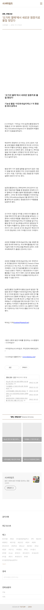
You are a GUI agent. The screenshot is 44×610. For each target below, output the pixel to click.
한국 (11, 557)
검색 (39, 577)
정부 (28, 542)
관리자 (30, 607)
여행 (4, 553)
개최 (26, 557)
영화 (34, 542)
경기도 (12, 550)
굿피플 (5, 539)
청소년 (22, 546)
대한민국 (19, 557)
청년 (12, 539)
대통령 (19, 550)
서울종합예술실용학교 (10, 560)
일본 (4, 550)
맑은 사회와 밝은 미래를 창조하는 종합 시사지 (17, 482)
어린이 (18, 553)
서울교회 (35, 553)
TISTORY (23, 607)
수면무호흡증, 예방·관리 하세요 (16, 391)
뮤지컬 (13, 542)
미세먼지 (26, 553)
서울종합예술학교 (23, 539)
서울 (4, 557)
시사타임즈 (7, 3)
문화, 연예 (9, 377)
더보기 (4, 564)
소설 (11, 553)
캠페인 (5, 542)
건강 (14, 377)
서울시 (33, 550)
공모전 (21, 542)
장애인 (30, 546)
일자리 (39, 539)
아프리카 (6, 546)
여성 (37, 546)
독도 (26, 550)
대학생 (14, 546)
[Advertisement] (22, 66)
